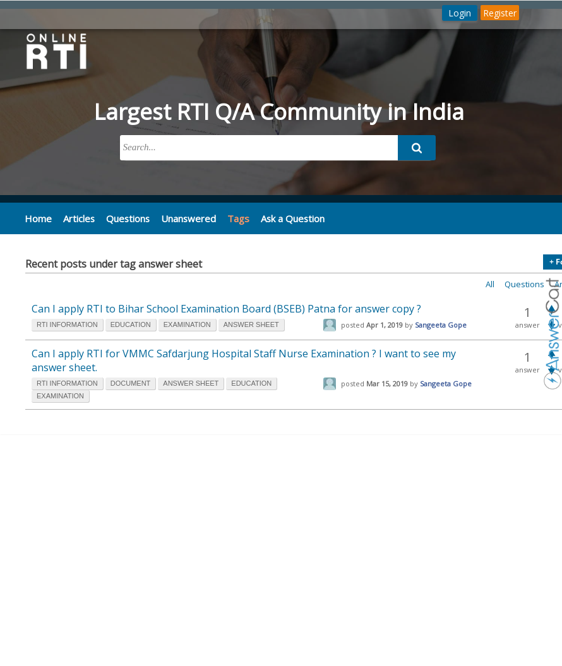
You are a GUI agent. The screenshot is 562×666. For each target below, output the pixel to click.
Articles (77, 217)
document (131, 383)
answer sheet (251, 324)
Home (38, 217)
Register (500, 13)
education (131, 324)
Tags (233, 218)
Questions (125, 217)
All (490, 284)
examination (187, 324)
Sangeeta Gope (441, 325)
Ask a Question (287, 217)
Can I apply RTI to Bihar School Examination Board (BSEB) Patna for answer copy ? (226, 309)
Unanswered (184, 217)
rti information (67, 324)
